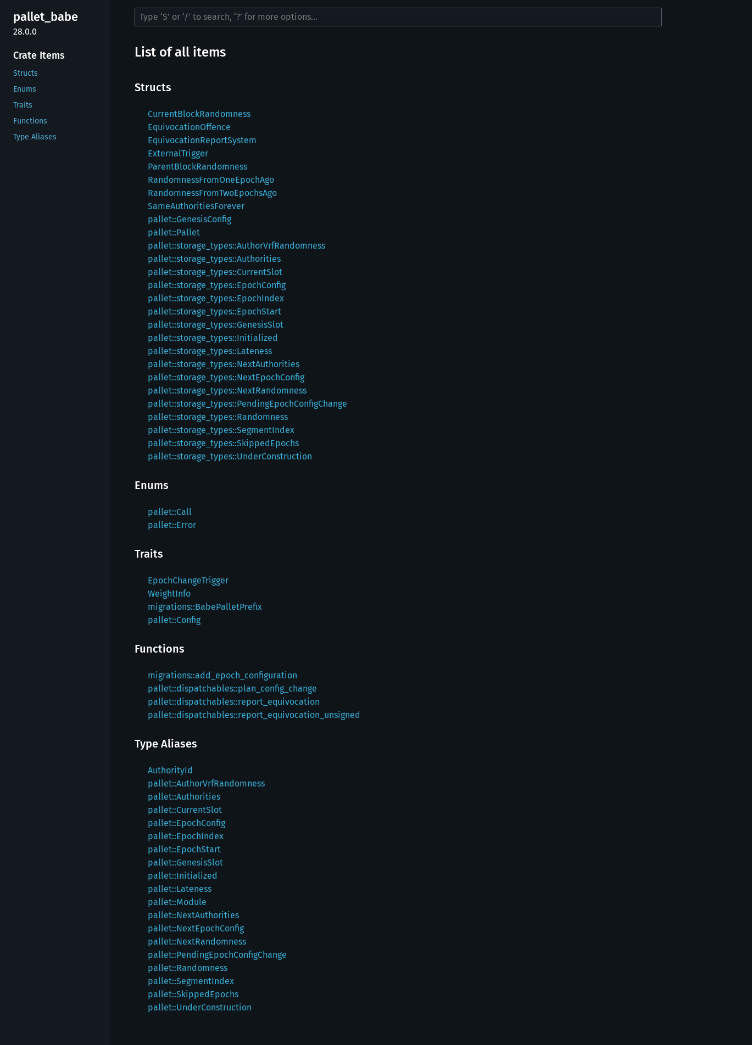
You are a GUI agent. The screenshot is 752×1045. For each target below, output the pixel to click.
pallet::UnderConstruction (200, 1007)
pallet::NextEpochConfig (196, 928)
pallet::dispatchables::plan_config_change (232, 688)
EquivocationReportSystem (202, 140)
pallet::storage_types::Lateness (210, 351)
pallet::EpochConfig (186, 823)
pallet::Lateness (179, 889)
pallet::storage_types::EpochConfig (217, 285)
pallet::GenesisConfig (189, 219)
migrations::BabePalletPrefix (205, 607)
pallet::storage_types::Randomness (218, 417)
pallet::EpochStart (184, 849)
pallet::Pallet (174, 232)
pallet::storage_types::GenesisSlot (215, 324)
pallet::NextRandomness (197, 941)
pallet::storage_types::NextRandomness (227, 390)
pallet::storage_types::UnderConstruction (230, 456)
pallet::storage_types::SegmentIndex (221, 430)
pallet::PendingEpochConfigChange (217, 955)
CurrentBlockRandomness (199, 114)
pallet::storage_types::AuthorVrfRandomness (236, 245)
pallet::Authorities (184, 796)
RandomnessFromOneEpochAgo (211, 180)
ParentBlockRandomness (197, 166)
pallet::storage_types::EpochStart (214, 311)
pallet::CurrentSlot (185, 810)
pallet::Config (174, 620)
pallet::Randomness (187, 968)
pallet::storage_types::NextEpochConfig (226, 377)
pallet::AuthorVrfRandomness (206, 783)
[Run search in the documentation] (398, 17)
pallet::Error (172, 525)
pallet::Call (170, 512)
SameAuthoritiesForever (196, 206)
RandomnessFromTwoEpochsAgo (212, 193)
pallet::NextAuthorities (193, 915)
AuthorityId (170, 770)
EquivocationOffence (189, 127)
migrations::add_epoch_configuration (222, 675)
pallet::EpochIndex (186, 836)
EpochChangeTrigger (188, 580)
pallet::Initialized (183, 875)
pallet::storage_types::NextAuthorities (223, 364)
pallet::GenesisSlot (185, 862)
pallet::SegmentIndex (191, 981)
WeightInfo (169, 593)
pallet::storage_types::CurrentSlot (215, 272)
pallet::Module (177, 902)
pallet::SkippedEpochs (193, 994)
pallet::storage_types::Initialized (213, 338)
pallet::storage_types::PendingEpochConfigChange (247, 403)
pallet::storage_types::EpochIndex (216, 298)
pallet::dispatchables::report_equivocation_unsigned (254, 715)
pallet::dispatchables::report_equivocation (234, 701)
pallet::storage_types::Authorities (214, 259)
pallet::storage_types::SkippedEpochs (223, 443)
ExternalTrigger (178, 153)
